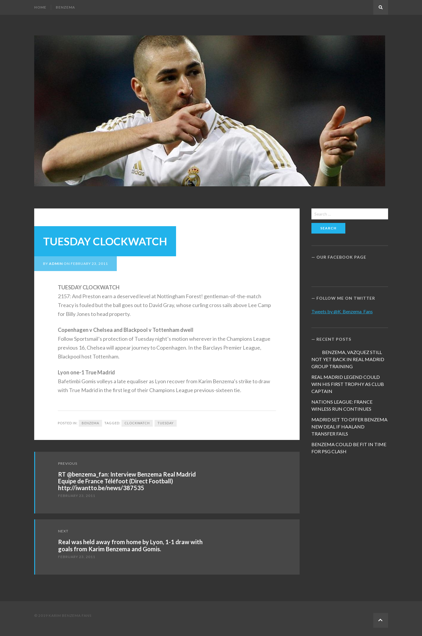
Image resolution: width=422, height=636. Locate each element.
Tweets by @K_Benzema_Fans (342, 311)
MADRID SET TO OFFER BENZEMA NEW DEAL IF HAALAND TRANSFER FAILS (349, 426)
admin (56, 263)
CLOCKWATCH (137, 423)
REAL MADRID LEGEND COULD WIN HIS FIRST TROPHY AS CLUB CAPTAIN (347, 384)
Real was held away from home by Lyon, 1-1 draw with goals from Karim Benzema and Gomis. (130, 545)
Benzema (65, 7)
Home (40, 7)
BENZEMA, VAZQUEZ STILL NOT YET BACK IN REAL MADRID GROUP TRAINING (347, 359)
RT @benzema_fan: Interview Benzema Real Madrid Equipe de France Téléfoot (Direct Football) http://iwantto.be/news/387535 (127, 481)
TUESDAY (165, 423)
